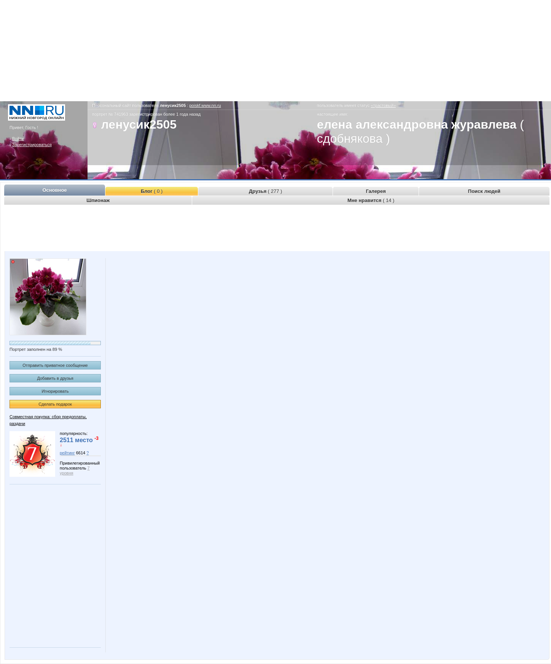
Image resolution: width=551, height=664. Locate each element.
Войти (18, 138)
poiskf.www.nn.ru (205, 105)
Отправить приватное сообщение (55, 365)
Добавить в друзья (55, 378)
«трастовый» (383, 105)
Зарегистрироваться (32, 144)
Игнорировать (55, 391)
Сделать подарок (55, 404)
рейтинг (67, 453)
